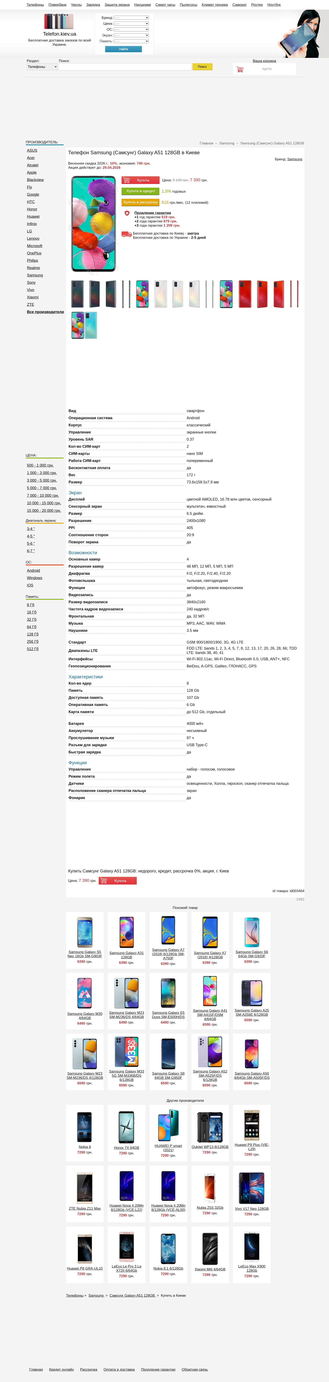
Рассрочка (88, 1370)
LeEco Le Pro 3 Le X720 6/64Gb (126, 1268)
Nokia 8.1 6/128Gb (168, 1268)
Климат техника (215, 5)
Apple (32, 172)
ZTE (30, 304)
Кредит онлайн (61, 1370)
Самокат (239, 5)
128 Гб (33, 634)
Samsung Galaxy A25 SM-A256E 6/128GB (252, 1012)
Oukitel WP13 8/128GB (210, 1147)
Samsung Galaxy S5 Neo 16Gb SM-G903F (85, 954)
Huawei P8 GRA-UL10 (85, 1268)
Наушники (142, 5)
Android (33, 570)
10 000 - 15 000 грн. (44, 503)
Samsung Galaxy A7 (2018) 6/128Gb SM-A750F (168, 954)
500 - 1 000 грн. (40, 465)
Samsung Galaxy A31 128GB (127, 955)
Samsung (35, 275)
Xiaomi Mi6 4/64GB (210, 1269)
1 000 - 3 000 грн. (42, 473)
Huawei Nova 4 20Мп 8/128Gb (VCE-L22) (127, 1208)
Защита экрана (117, 5)
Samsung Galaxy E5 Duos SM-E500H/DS (168, 1015)
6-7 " (31, 551)
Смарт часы (165, 5)
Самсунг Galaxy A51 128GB (133, 1296)
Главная (36, 1370)
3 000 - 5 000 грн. (42, 480)
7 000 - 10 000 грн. (43, 495)
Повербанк (57, 5)
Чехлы (76, 5)
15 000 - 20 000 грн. (44, 511)
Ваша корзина (264, 61)
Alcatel (32, 165)
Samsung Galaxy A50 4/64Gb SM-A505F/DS (252, 1076)
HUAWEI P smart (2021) (168, 1148)
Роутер (257, 5)
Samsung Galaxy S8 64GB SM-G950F (168, 1076)
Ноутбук (274, 5)
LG (29, 231)
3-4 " (31, 529)
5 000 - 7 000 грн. (42, 488)
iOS (30, 585)
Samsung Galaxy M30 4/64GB (84, 1016)
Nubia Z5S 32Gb (210, 1208)
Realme (33, 268)
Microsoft (34, 246)
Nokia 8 (85, 1147)
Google (33, 194)
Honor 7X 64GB (126, 1148)
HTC (31, 202)
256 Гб (33, 642)
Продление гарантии (158, 1370)
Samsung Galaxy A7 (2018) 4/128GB (210, 955)
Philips (32, 260)
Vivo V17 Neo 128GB (252, 1209)
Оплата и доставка (119, 1370)
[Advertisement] (164, 106)
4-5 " (31, 536)
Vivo (30, 290)
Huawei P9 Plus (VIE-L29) (252, 1147)
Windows (34, 578)
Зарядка (93, 5)
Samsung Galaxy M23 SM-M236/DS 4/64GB (126, 1015)
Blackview (35, 180)
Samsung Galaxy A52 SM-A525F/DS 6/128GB (210, 1075)
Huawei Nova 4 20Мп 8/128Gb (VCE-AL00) (168, 1208)
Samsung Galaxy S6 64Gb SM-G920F (252, 954)
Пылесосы (188, 5)
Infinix (32, 224)
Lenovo (33, 238)
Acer (31, 158)
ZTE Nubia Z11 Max (85, 1209)
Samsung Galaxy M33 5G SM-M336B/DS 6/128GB (126, 1075)
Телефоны (35, 5)
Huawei (33, 216)
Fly (29, 187)
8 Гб (30, 605)
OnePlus (34, 253)
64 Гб (32, 627)
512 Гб (33, 649)
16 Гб (32, 612)
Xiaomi (33, 297)
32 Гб (32, 620)
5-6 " (31, 543)
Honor (32, 209)
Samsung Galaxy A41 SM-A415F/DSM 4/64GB (210, 1015)
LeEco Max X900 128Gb (251, 1268)
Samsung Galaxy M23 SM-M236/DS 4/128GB (85, 1076)
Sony (31, 282)
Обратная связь (195, 1370)
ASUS (32, 150)
